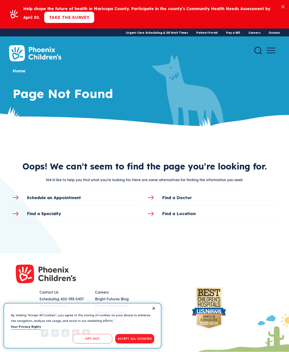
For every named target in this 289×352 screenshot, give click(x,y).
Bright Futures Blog (112, 299)
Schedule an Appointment (54, 197)
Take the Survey (69, 17)
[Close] (283, 6)
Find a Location (179, 213)
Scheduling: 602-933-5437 (61, 299)
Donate (274, 32)
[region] (82, 325)
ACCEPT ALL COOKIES (135, 338)
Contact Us (48, 292)
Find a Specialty (44, 213)
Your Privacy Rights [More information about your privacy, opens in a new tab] (26, 326)
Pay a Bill (233, 32)
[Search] (258, 51)
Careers (254, 32)
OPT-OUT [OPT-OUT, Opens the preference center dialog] (92, 338)
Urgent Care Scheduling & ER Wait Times (157, 32)
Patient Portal (207, 32)
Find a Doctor (177, 197)
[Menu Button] (271, 50)
